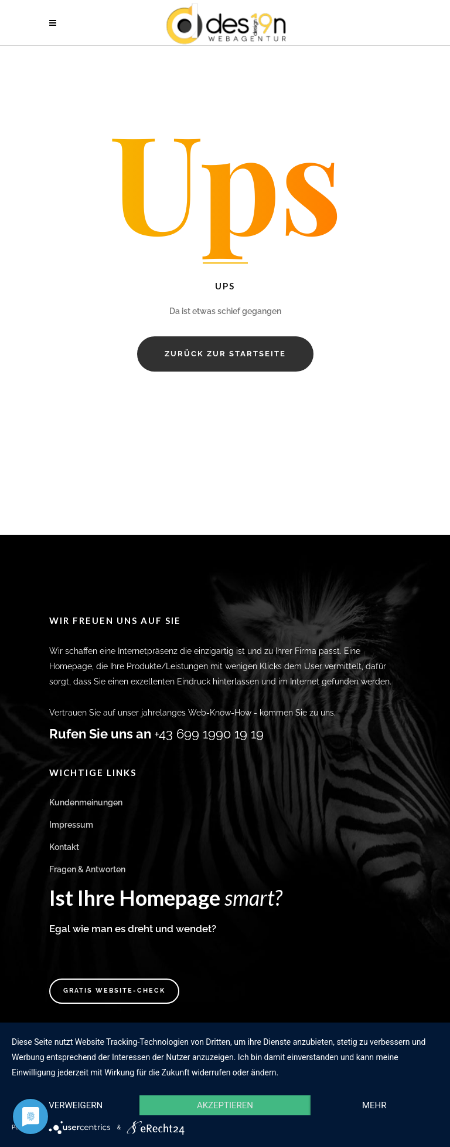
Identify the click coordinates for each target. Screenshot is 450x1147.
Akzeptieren (225, 1105)
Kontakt (64, 847)
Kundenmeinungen (85, 802)
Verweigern (76, 1105)
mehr (374, 1105)
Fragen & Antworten (87, 869)
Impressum (71, 824)
